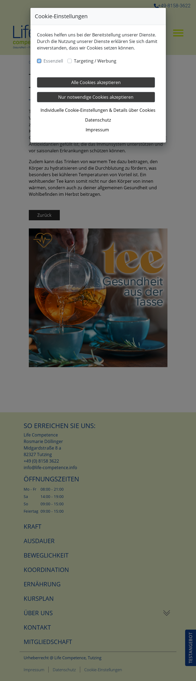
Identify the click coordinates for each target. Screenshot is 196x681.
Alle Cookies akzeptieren (96, 82)
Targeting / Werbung (95, 61)
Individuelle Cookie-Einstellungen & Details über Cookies (98, 110)
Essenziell (53, 61)
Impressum (97, 130)
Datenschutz (98, 120)
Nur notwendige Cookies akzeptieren (95, 97)
